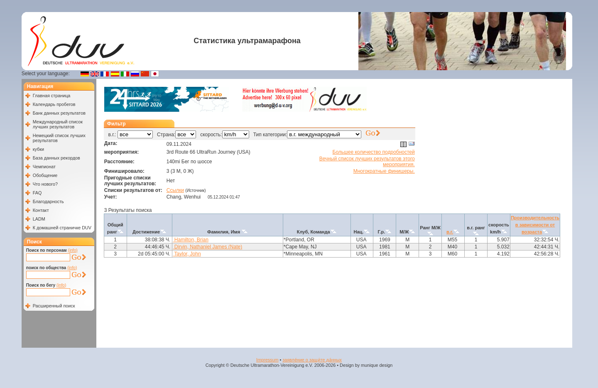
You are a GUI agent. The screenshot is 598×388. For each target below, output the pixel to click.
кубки (38, 149)
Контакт (41, 210)
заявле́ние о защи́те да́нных (312, 359)
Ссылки (175, 190)
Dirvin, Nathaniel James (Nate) (207, 247)
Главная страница (52, 95)
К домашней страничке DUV (62, 227)
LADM (39, 218)
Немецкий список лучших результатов (59, 138)
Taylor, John (187, 254)
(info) (73, 250)
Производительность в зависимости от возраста (535, 224)
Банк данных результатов (59, 113)
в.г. (449, 231)
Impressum (267, 359)
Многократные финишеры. (384, 171)
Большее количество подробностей (374, 152)
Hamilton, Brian (190, 240)
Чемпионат (44, 166)
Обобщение (45, 175)
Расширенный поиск (54, 305)
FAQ (37, 192)
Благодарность (48, 201)
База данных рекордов (56, 157)
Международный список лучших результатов (58, 124)
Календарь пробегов (54, 104)
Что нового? (45, 184)
